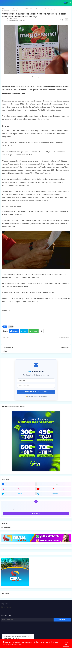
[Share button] (41, 331)
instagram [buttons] (19, 489)
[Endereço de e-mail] (36, 509)
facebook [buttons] (19, 484)
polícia (14, 9)
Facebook (15, 331)
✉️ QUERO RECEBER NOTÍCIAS (36, 392)
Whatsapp (35, 331)
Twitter (25, 331)
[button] (66, 3)
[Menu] (2, 3)
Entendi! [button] (66, 643)
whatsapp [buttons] (55, 484)
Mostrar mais (65, 347)
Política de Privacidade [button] (13, 644)
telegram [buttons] (55, 493)
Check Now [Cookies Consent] (15, 638)
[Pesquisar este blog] (27, 619)
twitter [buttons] (20, 493)
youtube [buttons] (55, 489)
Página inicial (6, 9)
